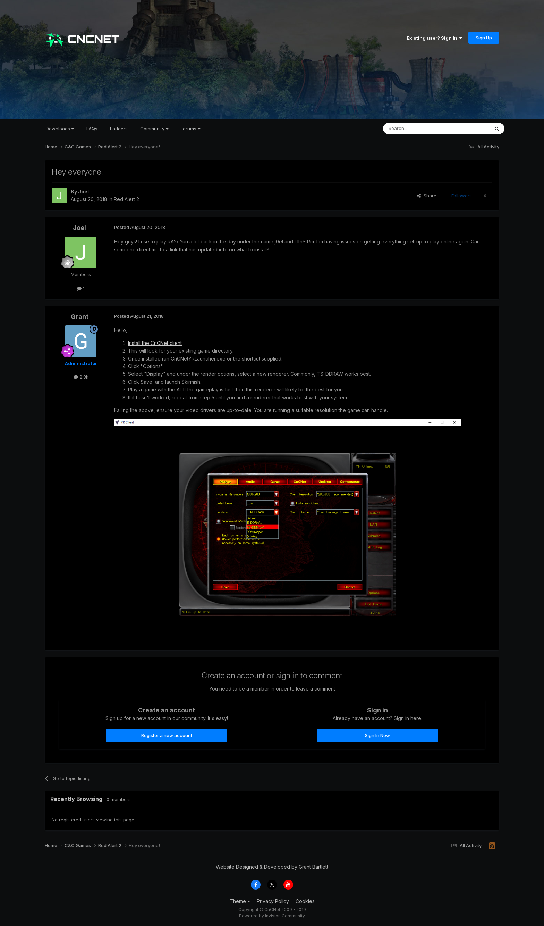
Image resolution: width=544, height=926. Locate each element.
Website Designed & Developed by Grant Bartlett (272, 867)
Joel (83, 192)
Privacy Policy (273, 901)
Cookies (305, 901)
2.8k (81, 377)
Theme (240, 901)
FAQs (91, 128)
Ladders (119, 128)
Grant (79, 316)
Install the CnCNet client (155, 343)
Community (154, 128)
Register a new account (166, 735)
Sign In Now (377, 735)
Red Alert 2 (126, 199)
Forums (190, 128)
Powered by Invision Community (272, 915)
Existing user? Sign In (434, 38)
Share (426, 195)
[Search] (418, 128)
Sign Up (484, 37)
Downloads (60, 128)
